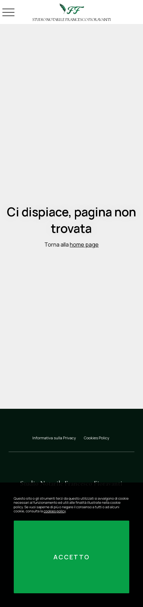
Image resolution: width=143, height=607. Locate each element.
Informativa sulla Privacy (54, 437)
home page (84, 244)
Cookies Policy (96, 437)
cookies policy (55, 511)
